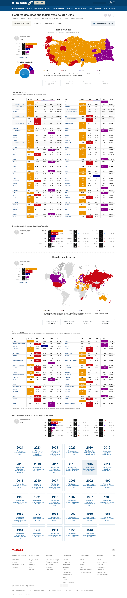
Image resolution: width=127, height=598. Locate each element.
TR (94, 3)
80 (31, 71)
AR (99, 3)
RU (104, 3)
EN (97, 3)
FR (101, 3)
